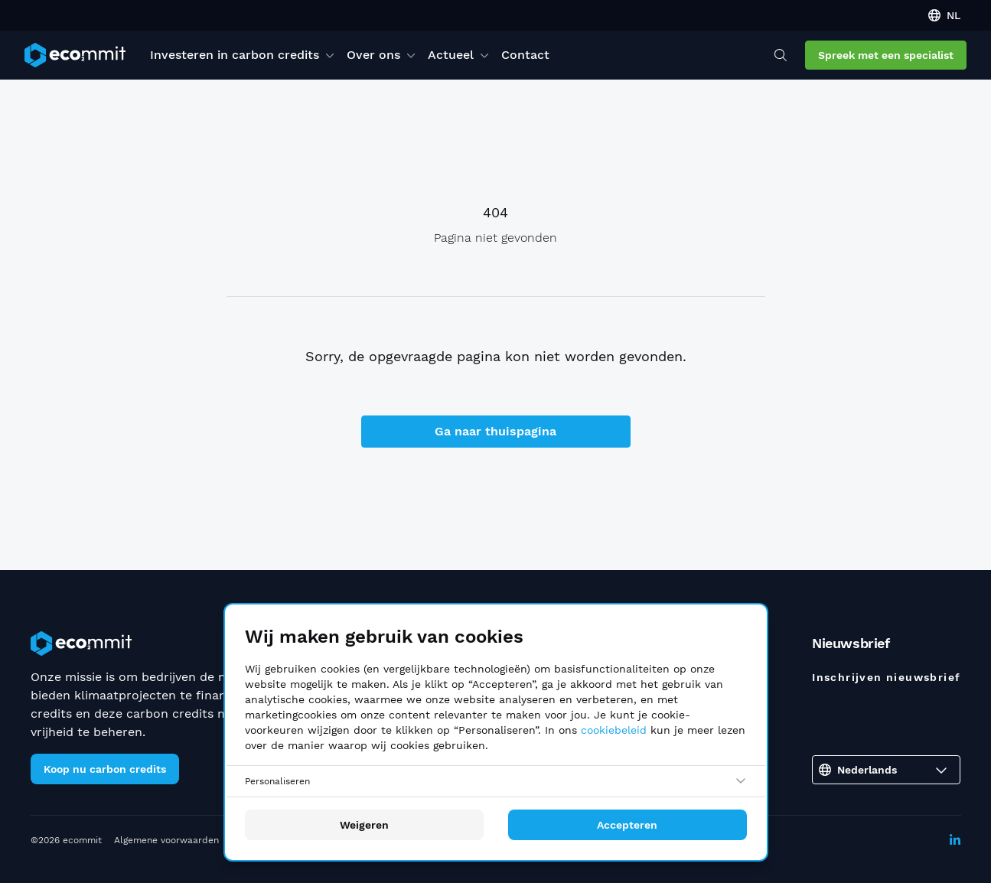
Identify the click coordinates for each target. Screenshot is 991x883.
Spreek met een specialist (886, 55)
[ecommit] (75, 55)
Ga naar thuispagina (495, 431)
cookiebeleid (614, 730)
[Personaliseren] (496, 781)
